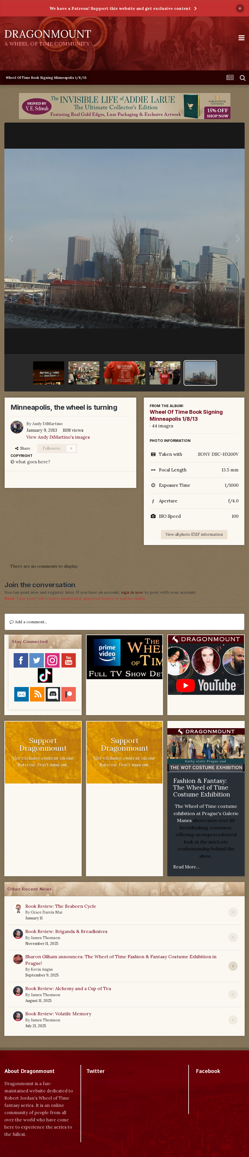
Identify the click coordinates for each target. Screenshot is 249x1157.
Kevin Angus (42, 969)
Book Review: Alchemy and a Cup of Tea (68, 988)
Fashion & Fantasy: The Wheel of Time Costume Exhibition (201, 787)
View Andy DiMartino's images (58, 437)
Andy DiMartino (47, 423)
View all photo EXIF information (194, 534)
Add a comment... (28, 621)
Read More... (186, 867)
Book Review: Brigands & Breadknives (66, 931)
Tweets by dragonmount (112, 1081)
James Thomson (45, 937)
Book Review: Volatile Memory (58, 1013)
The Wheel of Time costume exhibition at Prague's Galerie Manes (206, 813)
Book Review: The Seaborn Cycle (60, 906)
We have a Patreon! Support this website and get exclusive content (120, 8)
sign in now (132, 592)
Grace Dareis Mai (46, 912)
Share (22, 448)
